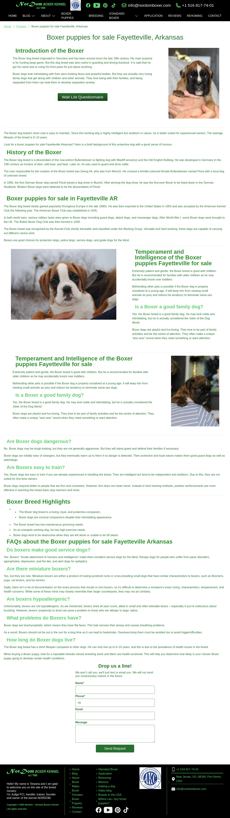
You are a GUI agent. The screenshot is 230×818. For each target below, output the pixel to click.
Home (7, 26)
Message (115, 732)
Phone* (115, 701)
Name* (115, 688)
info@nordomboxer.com (149, 5)
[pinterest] (105, 5)
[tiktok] (113, 5)
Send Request (115, 748)
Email (115, 714)
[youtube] (96, 5)
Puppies (21, 26)
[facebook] (88, 5)
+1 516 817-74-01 (198, 5)
